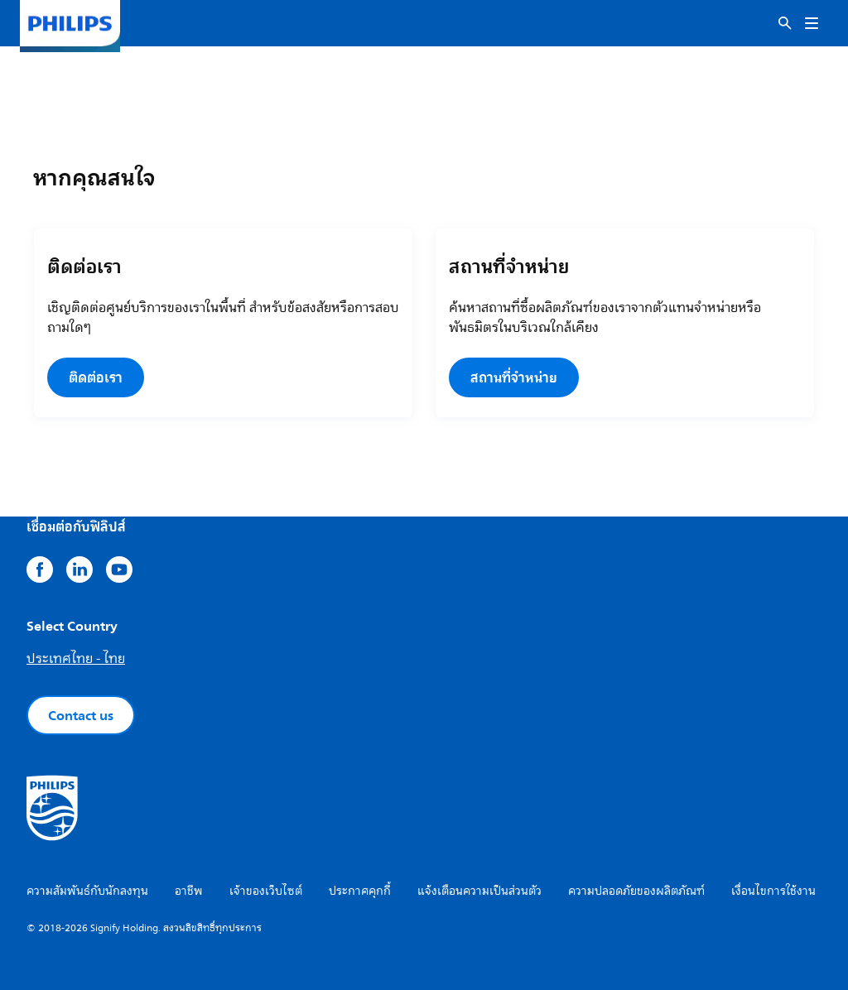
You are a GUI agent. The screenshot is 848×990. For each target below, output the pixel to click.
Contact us (80, 715)
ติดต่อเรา (96, 377)
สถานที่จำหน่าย (513, 377)
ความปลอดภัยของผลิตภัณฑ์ (636, 891)
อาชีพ (189, 891)
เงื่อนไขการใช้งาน (773, 891)
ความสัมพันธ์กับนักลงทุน (87, 891)
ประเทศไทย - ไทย (75, 659)
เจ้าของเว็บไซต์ (265, 891)
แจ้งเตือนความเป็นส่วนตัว (479, 891)
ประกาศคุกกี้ (360, 891)
